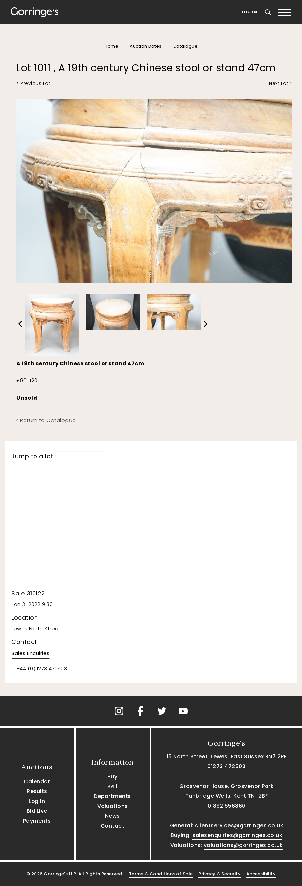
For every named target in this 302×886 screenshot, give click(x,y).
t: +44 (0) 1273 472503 (39, 668)
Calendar (37, 781)
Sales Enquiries (31, 653)
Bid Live (37, 811)
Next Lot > (280, 83)
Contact (113, 826)
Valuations (112, 806)
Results (37, 791)
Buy (112, 776)
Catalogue (185, 46)
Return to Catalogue (46, 420)
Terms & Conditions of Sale (161, 874)
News (112, 816)
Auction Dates (146, 46)
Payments (37, 821)
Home (111, 46)
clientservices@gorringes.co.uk (239, 825)
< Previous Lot (33, 83)
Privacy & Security (219, 874)
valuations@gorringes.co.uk (243, 845)
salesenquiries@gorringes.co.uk (237, 835)
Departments (112, 796)
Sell (112, 786)
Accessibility (261, 874)
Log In (249, 12)
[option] (51, 324)
